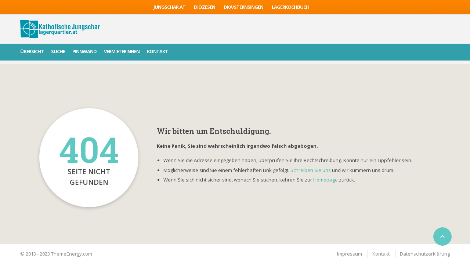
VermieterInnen (122, 51)
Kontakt (157, 51)
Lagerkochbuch (290, 7)
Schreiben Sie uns (310, 170)
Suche (58, 51)
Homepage (326, 179)
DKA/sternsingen (243, 7)
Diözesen (204, 7)
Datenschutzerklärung (425, 253)
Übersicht (32, 51)
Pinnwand (84, 51)
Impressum (349, 253)
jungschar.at (169, 7)
